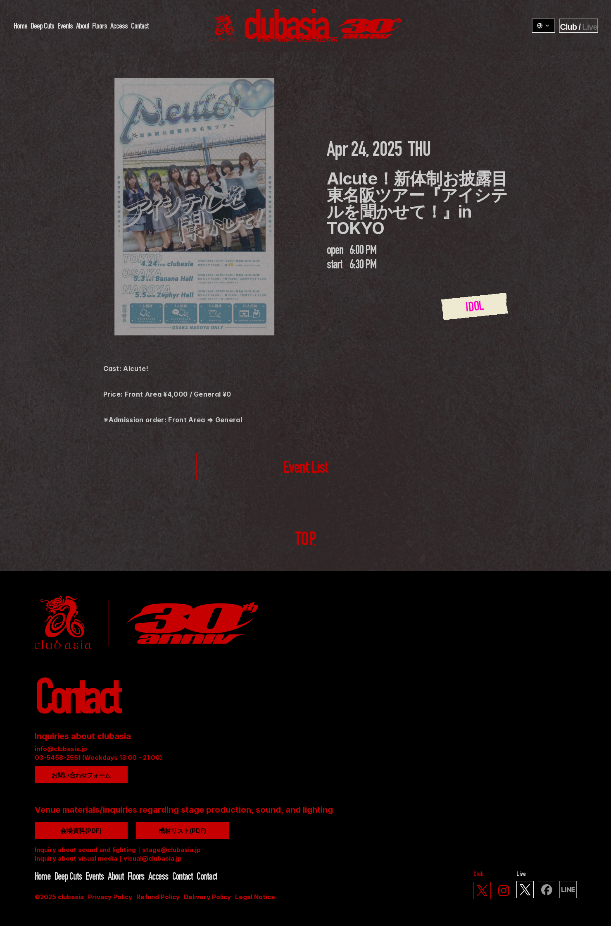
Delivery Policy (207, 897)
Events (64, 27)
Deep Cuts (42, 27)
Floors (99, 27)
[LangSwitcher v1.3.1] (543, 26)
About (82, 27)
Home (20, 27)
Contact (139, 27)
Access (118, 27)
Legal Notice (255, 897)
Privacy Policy (110, 897)
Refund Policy (158, 897)
